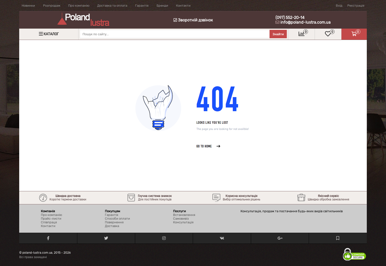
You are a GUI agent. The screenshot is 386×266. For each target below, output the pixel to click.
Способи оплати (117, 218)
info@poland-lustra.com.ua (305, 22)
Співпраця (49, 222)
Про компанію (78, 5)
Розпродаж (51, 5)
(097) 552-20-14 (290, 17)
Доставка (112, 226)
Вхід (339, 5)
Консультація (183, 222)
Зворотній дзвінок (193, 20)
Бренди (162, 5)
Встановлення (184, 215)
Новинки (28, 5)
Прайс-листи (51, 218)
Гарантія (141, 5)
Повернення (114, 222)
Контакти (183, 5)
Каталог (51, 34)
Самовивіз (181, 218)
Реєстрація (355, 5)
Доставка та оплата (112, 5)
